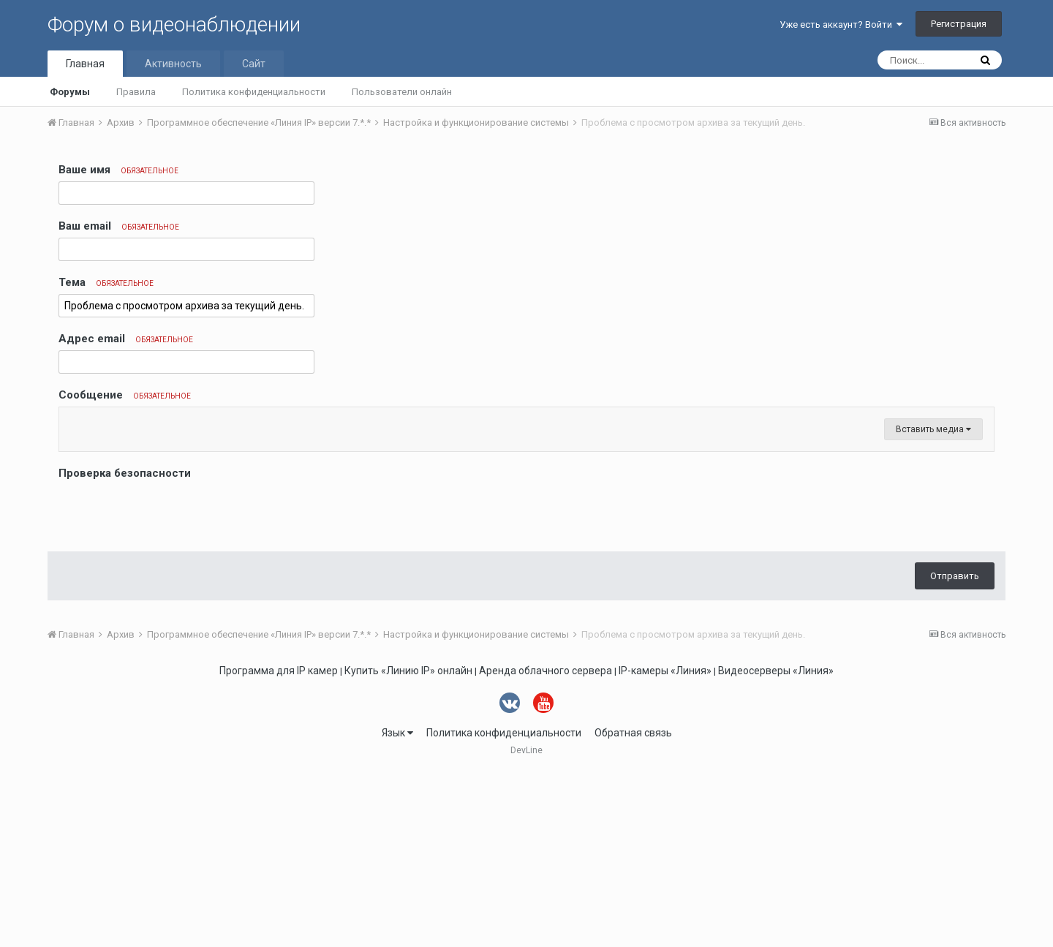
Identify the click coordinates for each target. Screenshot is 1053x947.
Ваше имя (118, 169)
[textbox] (526, 510)
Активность (173, 63)
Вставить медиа (933, 605)
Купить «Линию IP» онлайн (408, 846)
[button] (72, 422)
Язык (397, 908)
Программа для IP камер (278, 846)
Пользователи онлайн (402, 91)
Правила (136, 91)
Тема (106, 282)
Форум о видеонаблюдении (174, 24)
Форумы (70, 91)
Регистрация (958, 23)
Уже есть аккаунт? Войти (841, 24)
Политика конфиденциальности (253, 91)
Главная (85, 63)
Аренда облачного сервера (545, 846)
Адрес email (125, 338)
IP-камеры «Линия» (665, 846)
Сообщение (124, 394)
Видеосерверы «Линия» (776, 846)
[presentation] (169, 687)
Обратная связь (633, 908)
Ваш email (118, 226)
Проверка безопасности (124, 648)
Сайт (253, 63)
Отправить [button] (954, 751)
